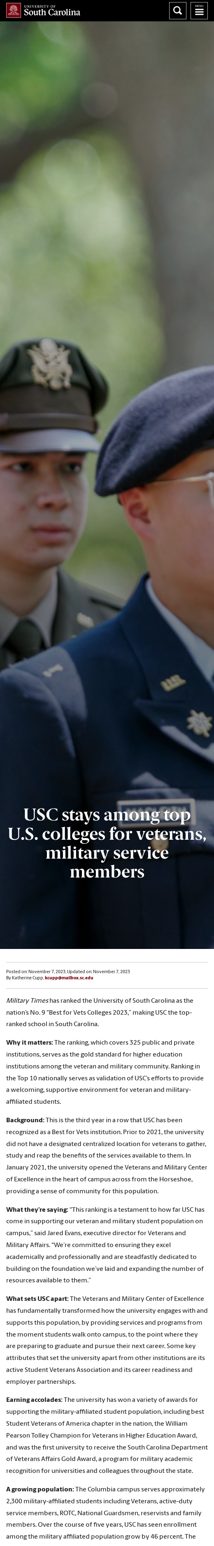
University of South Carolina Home (43, 10)
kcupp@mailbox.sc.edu (69, 978)
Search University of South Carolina (177, 10)
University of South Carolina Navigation (199, 10)
